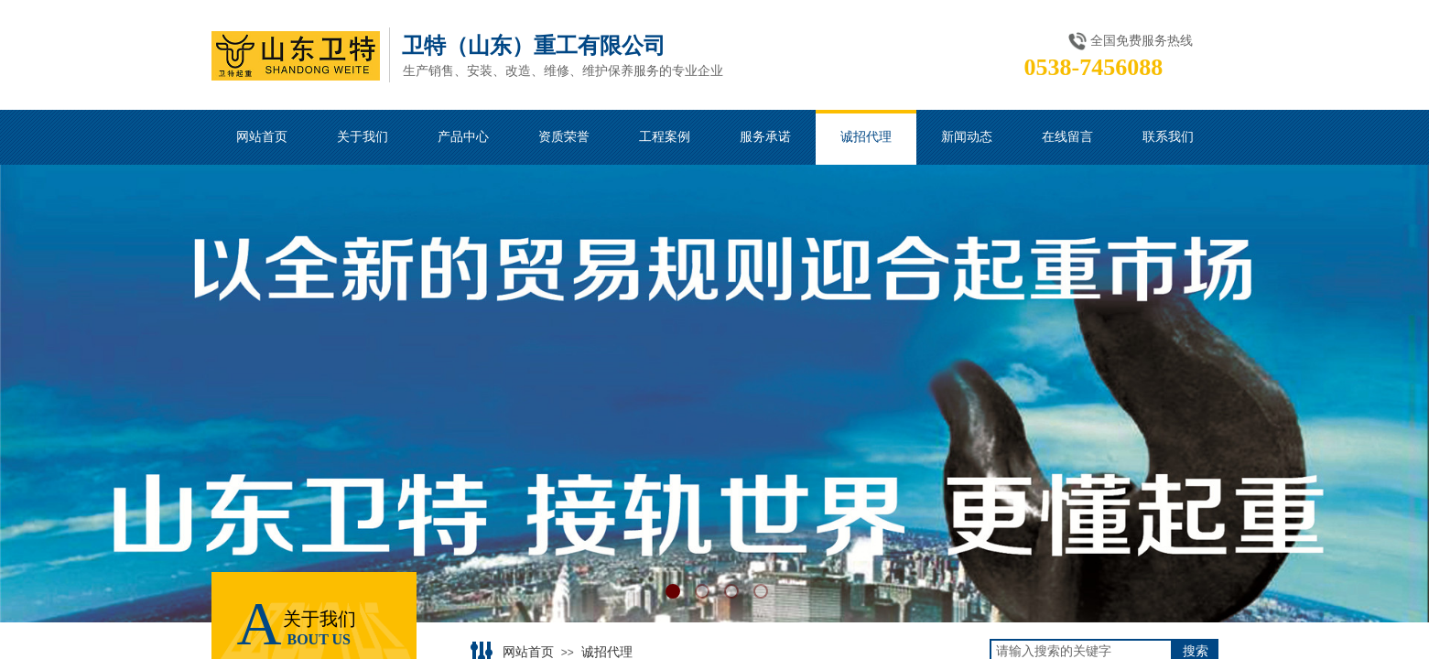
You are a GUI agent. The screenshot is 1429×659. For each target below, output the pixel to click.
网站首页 (528, 652)
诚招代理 (607, 652)
